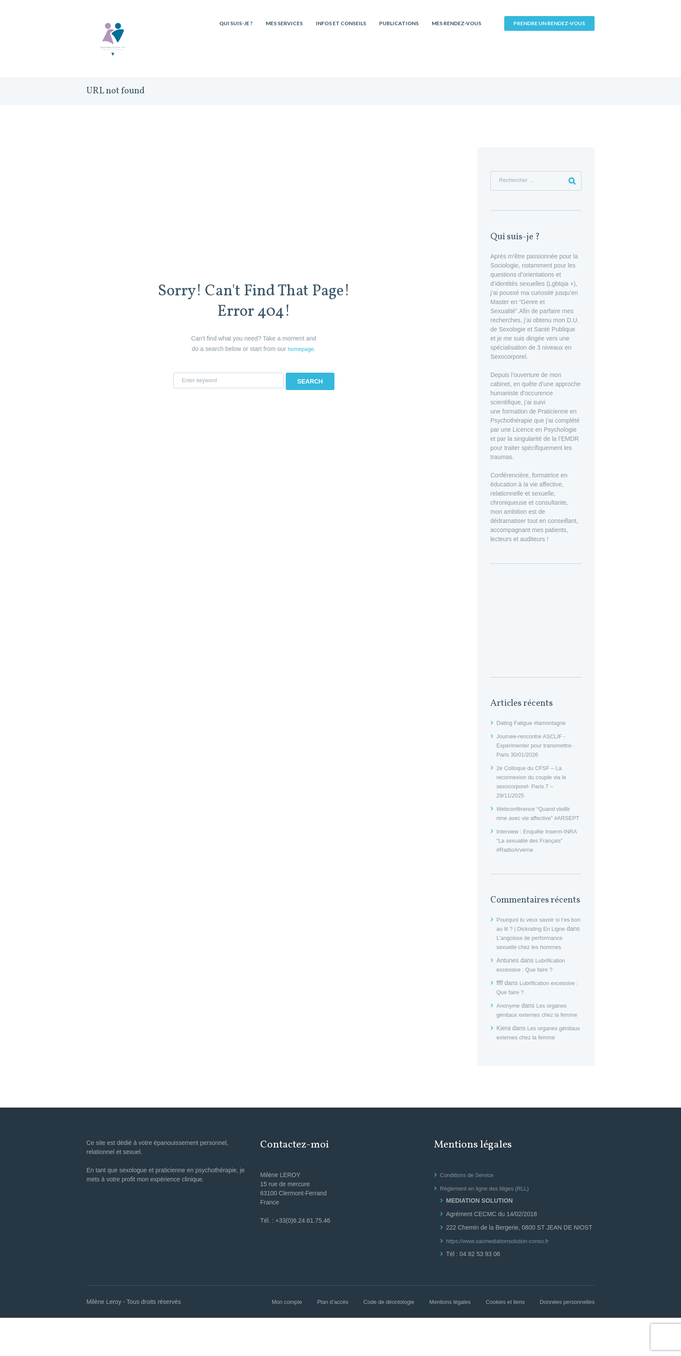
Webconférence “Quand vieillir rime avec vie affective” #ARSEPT (537, 820)
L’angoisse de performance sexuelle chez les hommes (537, 958)
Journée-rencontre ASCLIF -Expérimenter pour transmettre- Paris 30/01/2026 (538, 747)
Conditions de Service (469, 1213)
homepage (300, 348)
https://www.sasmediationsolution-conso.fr (502, 1279)
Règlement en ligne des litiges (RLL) (489, 1226)
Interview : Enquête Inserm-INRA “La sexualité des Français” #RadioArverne (533, 851)
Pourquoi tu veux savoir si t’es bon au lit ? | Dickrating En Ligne (536, 940)
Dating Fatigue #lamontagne (534, 724)
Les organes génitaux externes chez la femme (534, 1034)
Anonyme (509, 1025)
